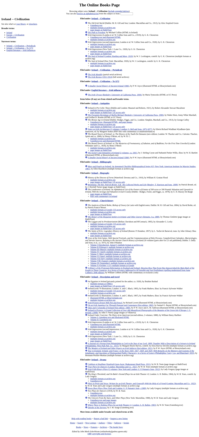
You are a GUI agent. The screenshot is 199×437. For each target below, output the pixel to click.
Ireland (9, 33)
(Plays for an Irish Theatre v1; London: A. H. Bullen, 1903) (122, 405)
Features (94, 427)
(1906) (108, 86)
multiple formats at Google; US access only (108, 210)
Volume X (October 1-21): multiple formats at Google (112, 265)
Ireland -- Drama (98, 360)
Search (80, 423)
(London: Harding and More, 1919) (110, 56)
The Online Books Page (99, 5)
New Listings (90, 423)
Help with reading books (81, 418)
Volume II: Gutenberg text (101, 320)
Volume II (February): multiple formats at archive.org (112, 247)
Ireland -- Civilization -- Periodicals (21, 46)
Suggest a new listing (119, 418)
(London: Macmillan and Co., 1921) (112, 367)
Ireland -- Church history (102, 201)
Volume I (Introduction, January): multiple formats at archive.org (116, 245)
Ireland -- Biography (100, 173)
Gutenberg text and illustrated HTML (105, 37)
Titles (109, 423)
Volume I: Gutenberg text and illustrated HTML (109, 317)
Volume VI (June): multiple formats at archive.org (110, 256)
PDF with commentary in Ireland (103, 196)
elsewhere (33, 24)
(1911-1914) (100, 77)
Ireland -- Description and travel (105, 277)
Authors (101, 423)
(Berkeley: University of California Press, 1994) (115, 95)
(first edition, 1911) (120, 348)
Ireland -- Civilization (100, 18)
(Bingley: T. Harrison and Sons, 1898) (133, 185)
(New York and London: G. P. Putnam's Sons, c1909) (117, 388)
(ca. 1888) (123, 217)
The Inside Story (116, 427)
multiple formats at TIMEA (101, 284)
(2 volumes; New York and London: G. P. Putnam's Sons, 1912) (124, 369)
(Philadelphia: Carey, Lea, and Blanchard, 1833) (139, 352)
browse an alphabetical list (88, 14)
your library (21, 24)
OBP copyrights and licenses (99, 434)
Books (78, 427)
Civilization (11, 37)
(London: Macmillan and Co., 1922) (142, 383)
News (86, 427)
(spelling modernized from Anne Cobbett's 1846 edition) (139, 270)
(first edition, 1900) (109, 308)
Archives (103, 427)
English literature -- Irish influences (20, 50)
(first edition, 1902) (120, 305)
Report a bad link (101, 418)
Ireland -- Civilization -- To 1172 (19, 48)
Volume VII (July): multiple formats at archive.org (110, 259)
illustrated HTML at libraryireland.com (106, 298)
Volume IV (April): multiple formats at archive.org (110, 252)
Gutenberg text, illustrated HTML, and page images (111, 122)
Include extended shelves (119, 11)
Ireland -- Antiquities (100, 103)
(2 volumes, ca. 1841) (112, 153)
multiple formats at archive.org (102, 28)
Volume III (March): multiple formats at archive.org (111, 249)
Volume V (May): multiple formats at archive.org (110, 254)
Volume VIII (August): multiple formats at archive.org (112, 261)
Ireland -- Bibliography (101, 162)
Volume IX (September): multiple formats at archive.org (113, 263)
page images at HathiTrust (101, 30)
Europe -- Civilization (15, 35)
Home (72, 423)
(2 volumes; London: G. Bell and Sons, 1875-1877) (120, 129)
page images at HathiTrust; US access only (107, 112)
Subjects (117, 423)
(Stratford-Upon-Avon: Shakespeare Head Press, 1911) (119, 364)
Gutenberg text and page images (103, 400)
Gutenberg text (96, 25)
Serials (126, 423)
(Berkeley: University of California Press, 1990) (126, 115)
